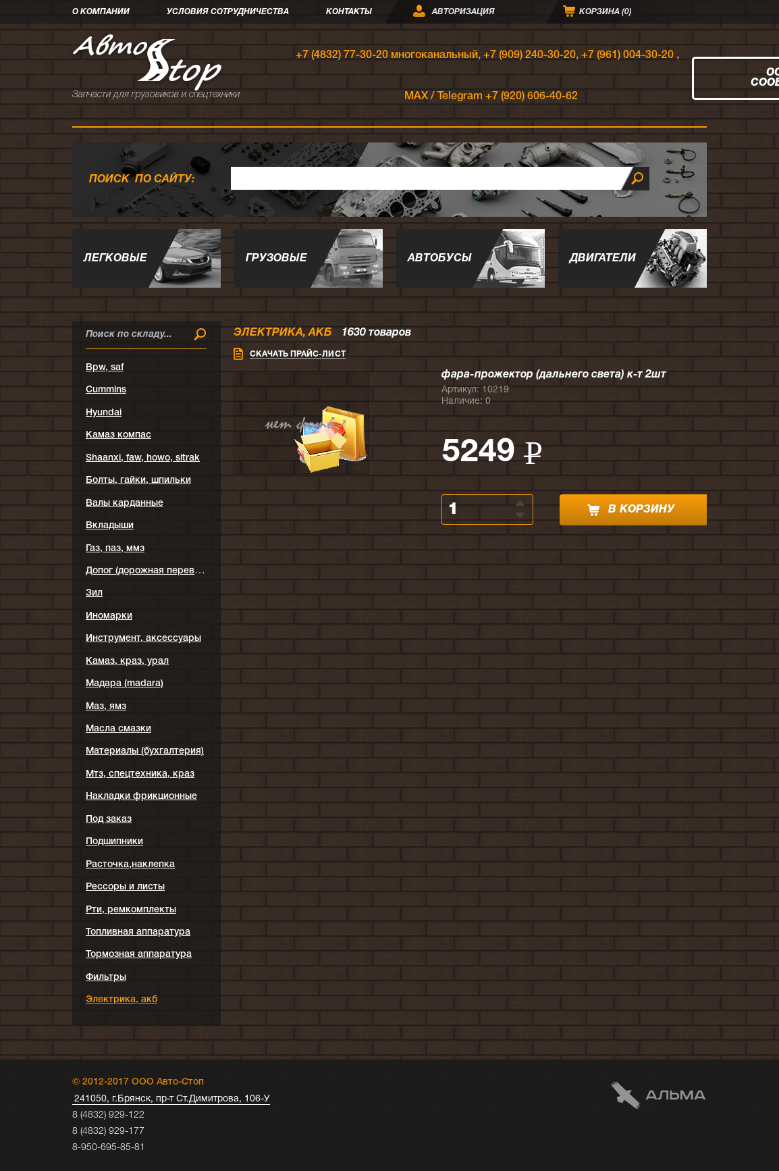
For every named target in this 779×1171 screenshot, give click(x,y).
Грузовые (276, 258)
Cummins (106, 390)
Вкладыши (110, 525)
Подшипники (114, 841)
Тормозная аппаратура (139, 954)
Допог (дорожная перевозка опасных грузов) (189, 571)
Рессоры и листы (125, 887)
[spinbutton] (480, 509)
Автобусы (440, 258)
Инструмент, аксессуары (143, 638)
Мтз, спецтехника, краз (140, 774)
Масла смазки (118, 729)
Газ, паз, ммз (115, 548)
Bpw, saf (105, 367)
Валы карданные (124, 503)
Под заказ (109, 819)
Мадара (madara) (124, 683)
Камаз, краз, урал (127, 661)
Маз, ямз (106, 706)
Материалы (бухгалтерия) (145, 751)
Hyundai (104, 413)
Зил (94, 593)
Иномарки (109, 616)
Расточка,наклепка (130, 864)
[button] (521, 502)
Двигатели (603, 258)
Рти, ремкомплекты (131, 910)
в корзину (630, 510)
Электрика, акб (121, 999)
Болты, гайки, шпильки (138, 480)
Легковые (115, 258)
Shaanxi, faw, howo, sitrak (143, 458)
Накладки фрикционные (141, 796)
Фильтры (106, 977)
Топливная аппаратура (138, 932)
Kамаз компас (118, 435)
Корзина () (605, 12)
